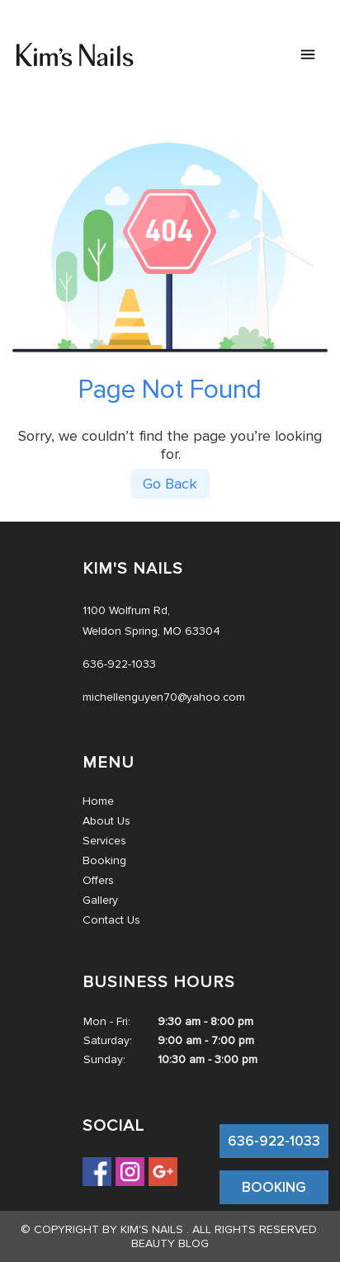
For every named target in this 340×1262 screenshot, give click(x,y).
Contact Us (111, 920)
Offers (98, 880)
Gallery (100, 900)
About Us (106, 821)
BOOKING (274, 1187)
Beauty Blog (170, 1243)
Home (98, 801)
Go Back (170, 484)
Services (104, 841)
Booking (104, 860)
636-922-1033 (274, 1141)
